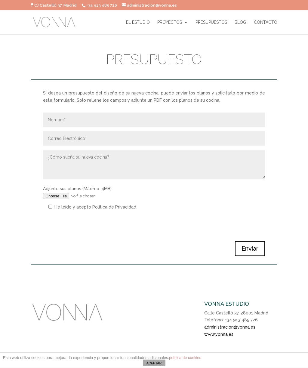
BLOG (240, 22)
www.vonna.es (218, 334)
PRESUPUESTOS (211, 22)
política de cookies (185, 357)
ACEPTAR (154, 363)
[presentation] (88, 227)
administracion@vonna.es (229, 327)
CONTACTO (265, 22)
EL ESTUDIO (138, 22)
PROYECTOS (169, 22)
